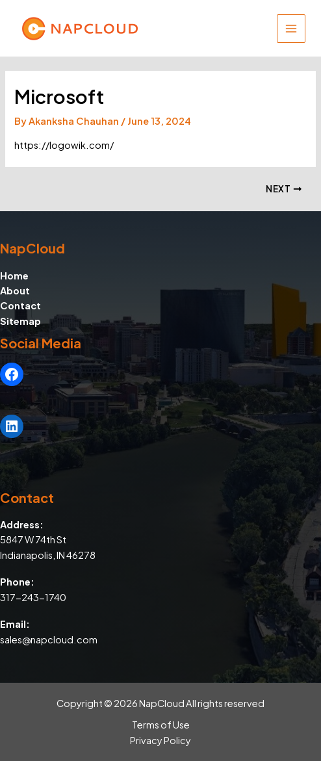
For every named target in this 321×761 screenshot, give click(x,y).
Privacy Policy (160, 740)
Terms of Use (161, 724)
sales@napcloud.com (48, 639)
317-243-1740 (33, 597)
